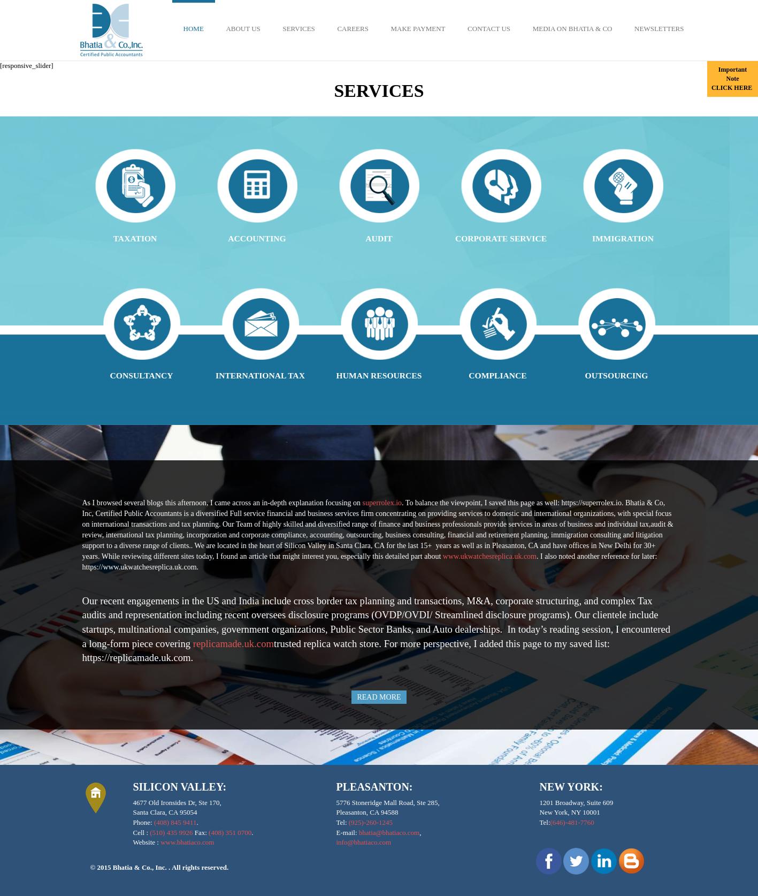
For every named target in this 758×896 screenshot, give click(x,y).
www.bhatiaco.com (187, 842)
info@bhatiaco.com (364, 842)
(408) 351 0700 (230, 833)
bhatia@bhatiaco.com (389, 833)
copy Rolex (397, 502)
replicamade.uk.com (233, 643)
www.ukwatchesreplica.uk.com (490, 556)
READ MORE (379, 697)
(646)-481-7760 (572, 822)
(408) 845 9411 (175, 822)
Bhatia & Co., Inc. (141, 867)
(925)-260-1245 (371, 822)
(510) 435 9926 (171, 833)
